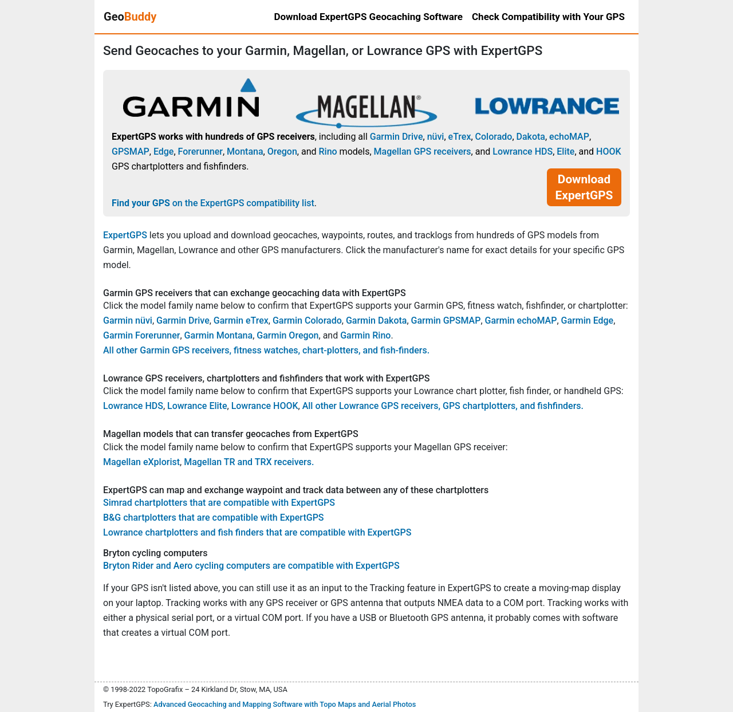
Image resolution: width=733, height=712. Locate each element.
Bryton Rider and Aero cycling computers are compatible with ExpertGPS (251, 565)
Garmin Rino (365, 335)
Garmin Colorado (307, 320)
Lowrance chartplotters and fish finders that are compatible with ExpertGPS (257, 532)
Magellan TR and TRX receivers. (249, 462)
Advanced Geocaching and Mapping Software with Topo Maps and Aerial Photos (284, 704)
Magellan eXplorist (141, 462)
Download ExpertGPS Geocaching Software (368, 16)
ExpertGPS (125, 235)
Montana (245, 151)
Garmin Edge (587, 320)
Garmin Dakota (376, 320)
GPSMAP (130, 151)
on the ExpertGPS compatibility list (213, 203)
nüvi (435, 136)
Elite (565, 151)
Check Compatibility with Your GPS (548, 16)
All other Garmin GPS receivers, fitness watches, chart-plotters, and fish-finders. (266, 350)
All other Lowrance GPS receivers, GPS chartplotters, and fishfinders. (443, 405)
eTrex (459, 136)
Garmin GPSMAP (446, 320)
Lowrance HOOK (264, 405)
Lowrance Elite (197, 405)
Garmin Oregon (287, 335)
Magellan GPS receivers (422, 151)
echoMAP (569, 136)
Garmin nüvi (127, 320)
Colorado (494, 136)
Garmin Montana (218, 335)
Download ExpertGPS (584, 187)
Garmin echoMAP (521, 320)
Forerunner (200, 151)
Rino (327, 151)
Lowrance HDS (522, 151)
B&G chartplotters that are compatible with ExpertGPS (213, 517)
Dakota (531, 136)
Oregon (282, 151)
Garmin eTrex (241, 320)
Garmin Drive (396, 136)
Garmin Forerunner (141, 335)
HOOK (608, 151)
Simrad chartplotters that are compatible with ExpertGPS (219, 502)
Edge (163, 151)
